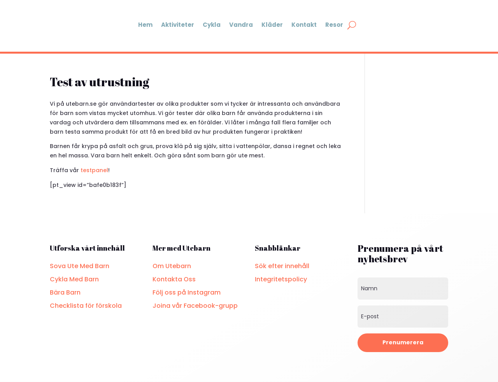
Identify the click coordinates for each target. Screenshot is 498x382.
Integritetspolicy (281, 279)
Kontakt (304, 25)
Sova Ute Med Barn (79, 266)
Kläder (272, 25)
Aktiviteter (177, 25)
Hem (145, 25)
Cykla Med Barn (74, 279)
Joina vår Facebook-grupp (195, 305)
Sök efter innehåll (282, 266)
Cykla (212, 25)
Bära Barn (65, 292)
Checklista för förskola (86, 305)
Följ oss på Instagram (187, 292)
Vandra (241, 25)
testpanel (94, 170)
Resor (334, 25)
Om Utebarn (172, 266)
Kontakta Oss (174, 279)
